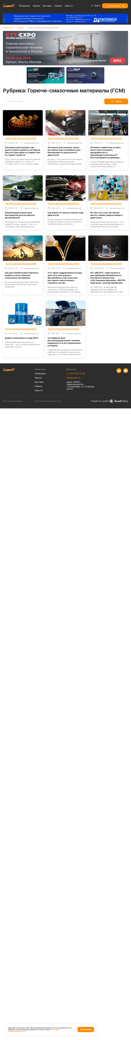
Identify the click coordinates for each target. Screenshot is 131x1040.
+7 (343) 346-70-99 (75, 373)
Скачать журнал (115, 6)
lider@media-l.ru (73, 378)
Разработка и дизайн (109, 401)
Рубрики (58, 6)
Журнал (36, 6)
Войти (95, 5)
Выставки (47, 6)
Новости (69, 6)
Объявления (24, 6)
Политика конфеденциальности (48, 401)
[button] (6, 48)
